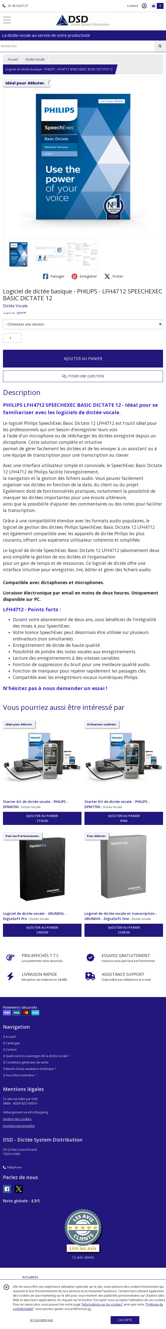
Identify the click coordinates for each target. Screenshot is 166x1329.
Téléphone (12, 1167)
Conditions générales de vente (25, 1062)
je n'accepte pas (41, 1320)
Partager (53, 276)
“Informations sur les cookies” (102, 1304)
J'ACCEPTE (125, 1320)
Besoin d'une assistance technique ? (29, 1069)
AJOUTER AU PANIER (83, 358)
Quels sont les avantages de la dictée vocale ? (36, 1056)
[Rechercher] (160, 46)
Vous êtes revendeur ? (20, 1075)
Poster (113, 276)
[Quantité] (12, 338)
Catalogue (11, 1043)
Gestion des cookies (17, 1119)
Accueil (13, 59)
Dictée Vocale (35, 59)
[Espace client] (144, 6)
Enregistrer (84, 276)
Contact (132, 6)
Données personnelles (19, 1126)
